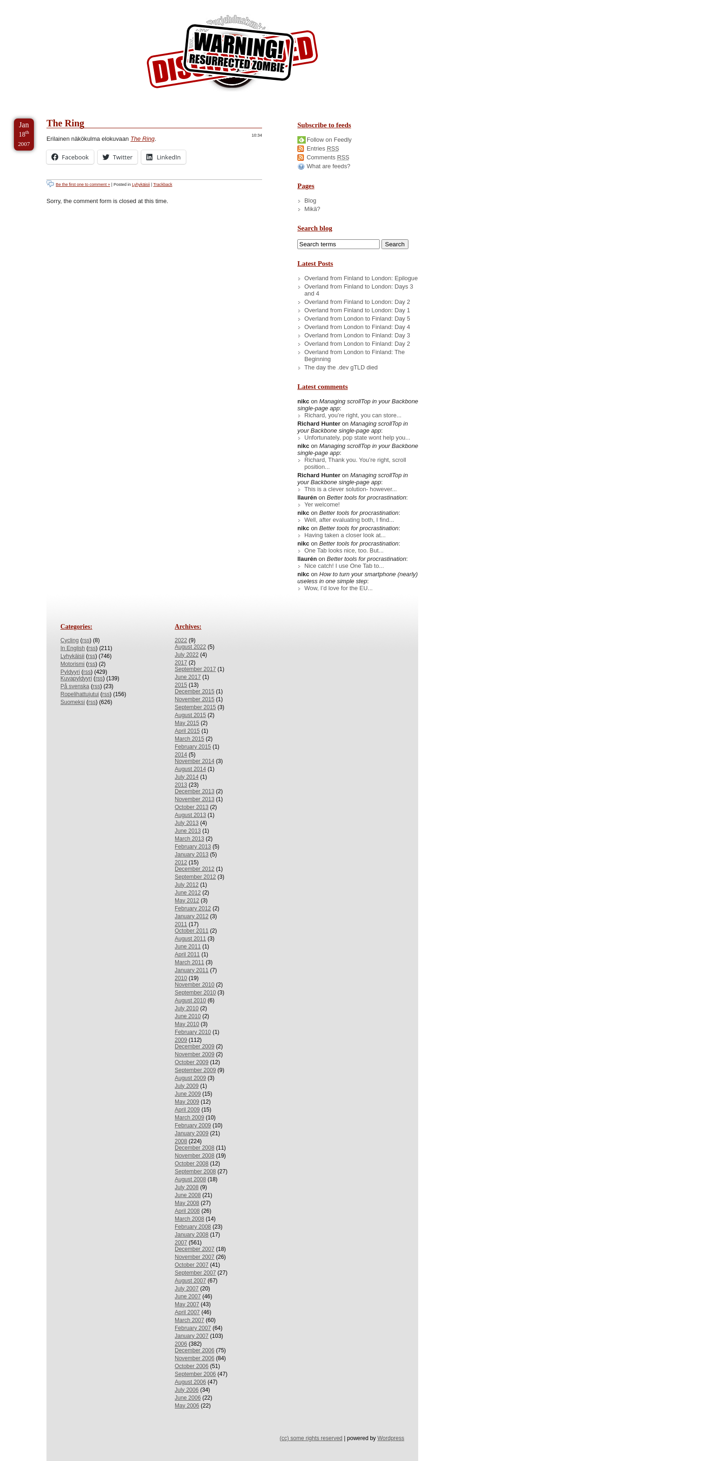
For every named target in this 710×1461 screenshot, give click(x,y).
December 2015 (194, 691)
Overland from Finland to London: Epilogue (361, 278)
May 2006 (187, 1405)
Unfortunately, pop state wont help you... (357, 437)
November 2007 (194, 1257)
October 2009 (192, 1062)
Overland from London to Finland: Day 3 (357, 335)
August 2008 (190, 1179)
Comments (328, 157)
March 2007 (189, 1320)
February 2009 (193, 1125)
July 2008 (186, 1187)
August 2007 (190, 1280)
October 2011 (192, 931)
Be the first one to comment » (83, 184)
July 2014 (186, 777)
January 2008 (192, 1234)
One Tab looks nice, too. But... (344, 550)
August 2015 (190, 715)
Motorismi (72, 664)
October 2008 (192, 1163)
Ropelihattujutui (79, 694)
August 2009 (190, 1078)
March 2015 (189, 739)
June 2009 (188, 1094)
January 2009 (192, 1133)
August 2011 (190, 938)
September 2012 (195, 877)
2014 (181, 754)
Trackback (162, 184)
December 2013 (194, 791)
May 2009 (187, 1102)
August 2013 (190, 815)
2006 (181, 1344)
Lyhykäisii (141, 184)
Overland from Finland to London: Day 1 (357, 310)
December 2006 (194, 1350)
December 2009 (194, 1046)
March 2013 (189, 839)
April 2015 (187, 731)
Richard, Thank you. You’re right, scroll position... (355, 463)
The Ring (65, 123)
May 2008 (187, 1203)
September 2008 (195, 1171)
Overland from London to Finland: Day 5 (357, 318)
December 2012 (194, 869)
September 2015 (195, 707)
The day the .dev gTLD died (341, 367)
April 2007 (187, 1312)
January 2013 (192, 854)
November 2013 (194, 799)
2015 (181, 685)
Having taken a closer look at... (345, 535)
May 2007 (187, 1304)
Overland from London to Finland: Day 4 (357, 326)
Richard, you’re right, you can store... (352, 415)
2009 (181, 1040)
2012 (181, 862)
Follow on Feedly (329, 139)
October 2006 (192, 1366)
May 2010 (187, 1024)
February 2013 (193, 846)
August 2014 (190, 769)
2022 (181, 640)
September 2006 (195, 1374)
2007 (181, 1242)
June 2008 (188, 1195)
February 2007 (193, 1328)
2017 (181, 662)
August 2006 (190, 1382)
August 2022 (190, 647)
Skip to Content (36, 4)
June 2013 (188, 831)
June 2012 (188, 892)
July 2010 (186, 1008)
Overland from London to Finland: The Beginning (354, 355)
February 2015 (193, 747)
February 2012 (193, 908)
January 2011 (192, 970)
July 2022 (186, 655)
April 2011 (187, 954)
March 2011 (189, 962)
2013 (181, 785)
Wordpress (390, 1438)
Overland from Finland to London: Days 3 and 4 (358, 290)
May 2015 (187, 723)
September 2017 (195, 669)
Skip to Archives (104, 4)
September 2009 (195, 1070)
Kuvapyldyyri (76, 678)
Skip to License (171, 4)
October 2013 (192, 807)
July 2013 (186, 823)
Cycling (69, 640)
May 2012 (187, 900)
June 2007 (188, 1296)
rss (86, 640)
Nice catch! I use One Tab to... (344, 565)
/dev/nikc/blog (232, 54)
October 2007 (192, 1265)
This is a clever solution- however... (350, 489)
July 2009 (186, 1086)
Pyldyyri (70, 672)
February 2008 (193, 1227)
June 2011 (188, 946)
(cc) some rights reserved (311, 1438)
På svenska (74, 686)
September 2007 (195, 1273)
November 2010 (194, 984)
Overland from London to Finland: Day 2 (357, 343)
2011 (181, 924)
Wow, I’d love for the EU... (338, 588)
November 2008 (194, 1155)
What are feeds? (328, 166)
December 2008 (194, 1148)
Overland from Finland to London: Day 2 (357, 301)
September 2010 (195, 992)
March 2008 (189, 1219)
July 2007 (186, 1288)
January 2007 (192, 1336)
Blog (310, 200)
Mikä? (312, 208)
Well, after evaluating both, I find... (349, 519)
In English (72, 648)
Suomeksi (72, 702)
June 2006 (188, 1398)
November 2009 (194, 1054)
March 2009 (189, 1117)
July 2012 (186, 885)
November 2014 (194, 761)
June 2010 (188, 1016)
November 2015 (194, 699)
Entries (323, 148)
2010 (181, 978)
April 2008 (187, 1211)
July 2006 (186, 1390)
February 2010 (193, 1032)
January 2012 (192, 916)
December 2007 (194, 1249)
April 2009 (187, 1109)
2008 (181, 1141)
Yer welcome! (322, 504)
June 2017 (188, 677)
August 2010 (190, 1000)
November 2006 (194, 1358)
